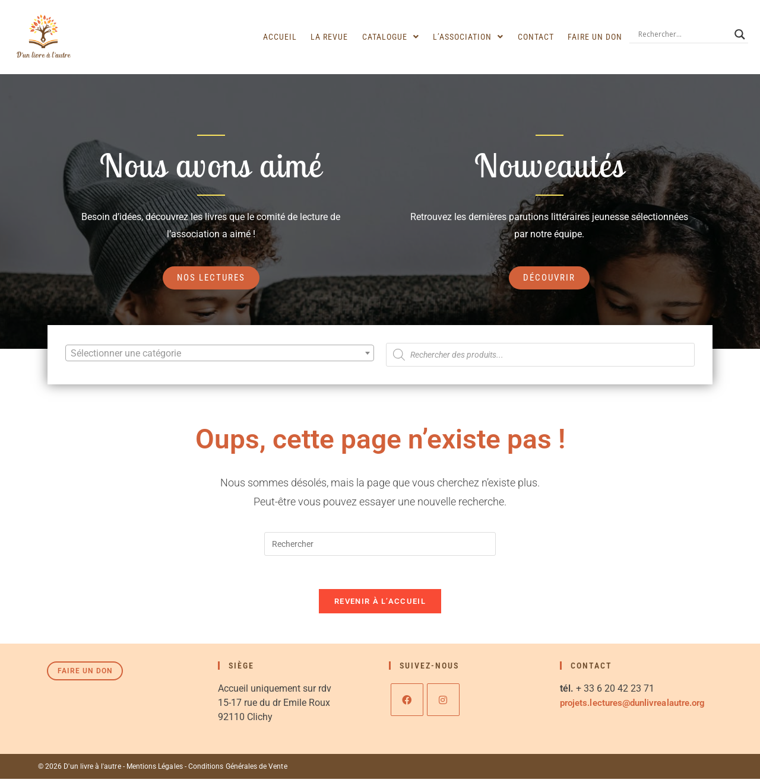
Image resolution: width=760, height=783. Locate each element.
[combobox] (219, 353)
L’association (473, 37)
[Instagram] (443, 703)
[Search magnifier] (740, 35)
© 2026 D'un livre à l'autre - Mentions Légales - (112, 770)
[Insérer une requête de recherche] (380, 545)
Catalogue (397, 37)
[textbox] (219, 354)
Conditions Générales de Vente (235, 770)
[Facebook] (407, 703)
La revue (338, 37)
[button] (397, 37)
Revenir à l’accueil (380, 605)
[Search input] (683, 35)
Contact (539, 37)
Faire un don (596, 37)
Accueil (291, 37)
